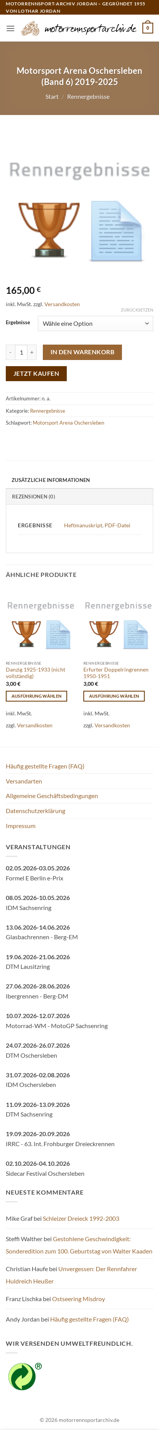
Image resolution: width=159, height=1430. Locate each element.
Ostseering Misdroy (78, 1298)
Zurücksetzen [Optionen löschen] (137, 309)
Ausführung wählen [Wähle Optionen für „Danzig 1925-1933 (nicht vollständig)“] (37, 695)
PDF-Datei (117, 525)
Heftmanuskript (83, 525)
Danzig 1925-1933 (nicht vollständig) (35, 673)
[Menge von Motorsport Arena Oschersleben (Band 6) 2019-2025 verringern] (10, 352)
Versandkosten (62, 304)
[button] (10, 28)
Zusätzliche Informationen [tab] (51, 480)
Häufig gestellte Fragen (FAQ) (45, 766)
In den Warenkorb (82, 351)
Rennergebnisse (88, 96)
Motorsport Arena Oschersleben (68, 423)
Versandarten (24, 781)
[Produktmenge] (21, 352)
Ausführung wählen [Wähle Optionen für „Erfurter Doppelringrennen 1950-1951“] (114, 695)
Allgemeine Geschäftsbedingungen (52, 795)
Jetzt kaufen (36, 373)
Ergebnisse (18, 322)
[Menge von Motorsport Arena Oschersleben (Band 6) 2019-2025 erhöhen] (32, 352)
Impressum (21, 825)
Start (52, 96)
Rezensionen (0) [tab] (33, 496)
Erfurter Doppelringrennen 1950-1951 (116, 673)
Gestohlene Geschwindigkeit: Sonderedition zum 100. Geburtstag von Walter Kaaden (79, 1245)
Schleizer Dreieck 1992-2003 (81, 1218)
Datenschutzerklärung (35, 810)
